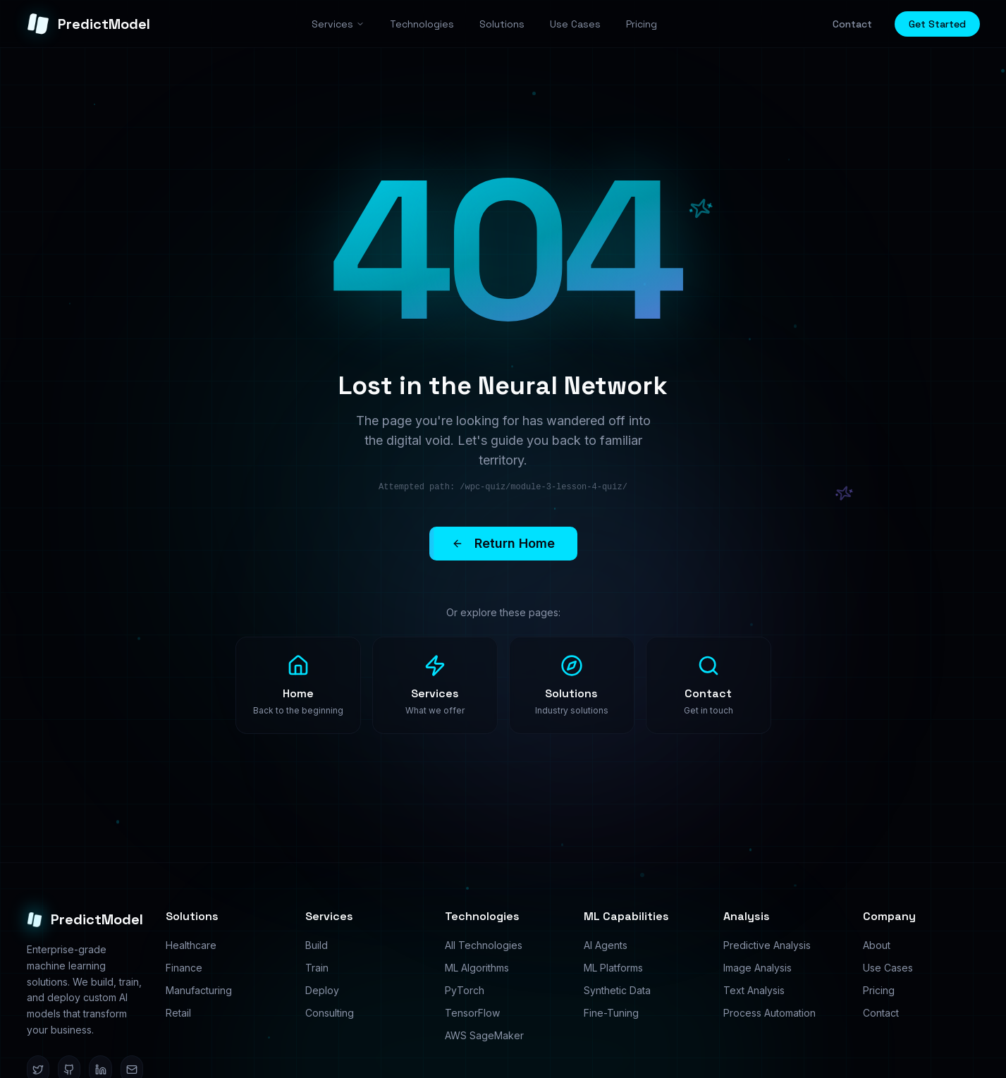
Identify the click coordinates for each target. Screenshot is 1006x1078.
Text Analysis (754, 990)
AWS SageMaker (484, 1035)
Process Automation (769, 1013)
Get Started (937, 24)
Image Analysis (757, 968)
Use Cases (888, 968)
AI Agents (605, 945)
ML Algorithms (477, 968)
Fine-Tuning (611, 1013)
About (876, 945)
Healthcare (191, 945)
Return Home (514, 544)
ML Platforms (613, 968)
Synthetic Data (617, 990)
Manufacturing (199, 990)
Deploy (322, 990)
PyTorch (464, 990)
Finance (184, 968)
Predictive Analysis (767, 945)
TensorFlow (472, 1013)
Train (317, 968)
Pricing (879, 990)
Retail (178, 1013)
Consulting (329, 1013)
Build (316, 945)
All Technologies (483, 945)
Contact (852, 24)
